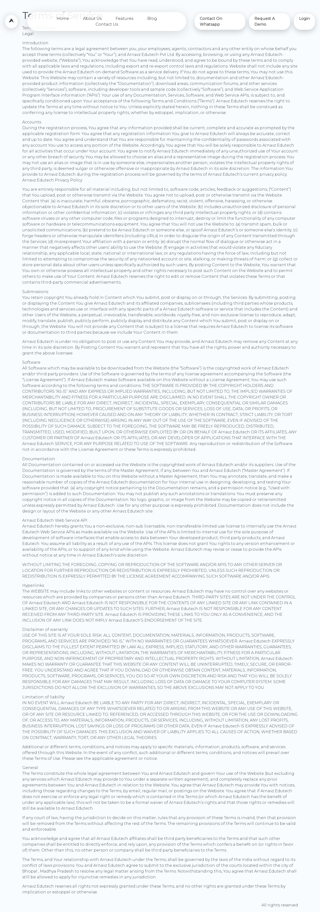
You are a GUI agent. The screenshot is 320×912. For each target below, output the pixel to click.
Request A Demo (264, 21)
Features (124, 18)
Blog (152, 18)
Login (304, 18)
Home (63, 18)
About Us (92, 18)
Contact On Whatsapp (211, 21)
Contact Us (107, 24)
